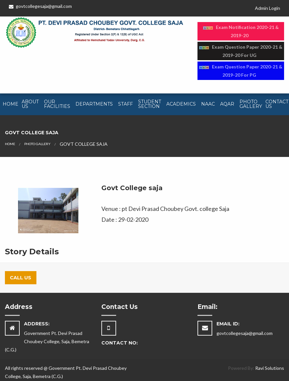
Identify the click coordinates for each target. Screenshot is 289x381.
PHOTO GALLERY (37, 144)
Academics (181, 104)
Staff (125, 104)
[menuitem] (9, 104)
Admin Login (267, 8)
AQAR (227, 104)
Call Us (20, 278)
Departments (94, 104)
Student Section (149, 104)
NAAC (208, 104)
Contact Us (276, 104)
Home (10, 104)
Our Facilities (57, 104)
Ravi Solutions (269, 368)
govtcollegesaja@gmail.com (40, 6)
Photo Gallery (250, 104)
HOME (10, 144)
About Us (30, 104)
